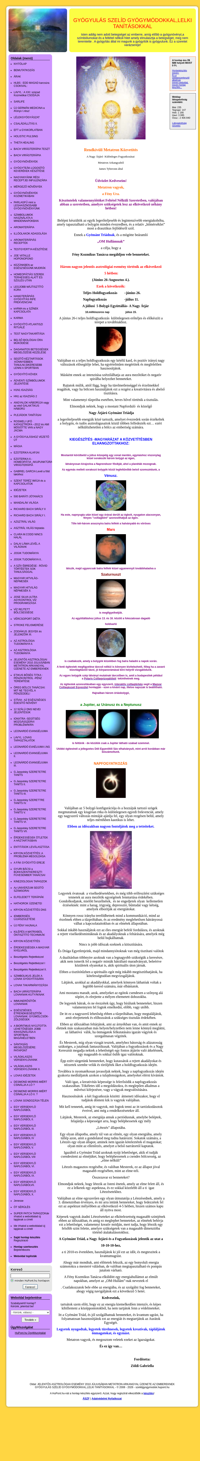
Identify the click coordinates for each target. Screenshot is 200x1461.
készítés (149, 1393)
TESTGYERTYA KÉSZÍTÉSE (31, 249)
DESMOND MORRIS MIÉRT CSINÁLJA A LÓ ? (30, 1083)
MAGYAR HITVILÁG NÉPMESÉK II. (25, 589)
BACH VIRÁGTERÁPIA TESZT (32, 149)
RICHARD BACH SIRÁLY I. (30, 515)
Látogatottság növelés (179, 124)
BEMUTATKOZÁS (24, 70)
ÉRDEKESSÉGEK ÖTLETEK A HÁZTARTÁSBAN (31, 839)
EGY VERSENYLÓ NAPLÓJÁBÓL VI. (25, 1165)
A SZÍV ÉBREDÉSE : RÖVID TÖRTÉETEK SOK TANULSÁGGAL (30, 568)
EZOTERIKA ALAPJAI (26, 452)
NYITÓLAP (20, 63)
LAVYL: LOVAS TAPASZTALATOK (24, 739)
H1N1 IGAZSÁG (23, 390)
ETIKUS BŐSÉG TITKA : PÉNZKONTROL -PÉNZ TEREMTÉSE (28, 678)
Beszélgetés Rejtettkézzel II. (30, 969)
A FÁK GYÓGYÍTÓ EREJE (29, 862)
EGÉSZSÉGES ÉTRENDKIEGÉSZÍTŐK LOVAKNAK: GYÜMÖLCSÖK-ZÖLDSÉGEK (31, 1015)
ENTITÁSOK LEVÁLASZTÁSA (31, 847)
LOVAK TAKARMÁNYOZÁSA (31, 985)
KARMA (18, 318)
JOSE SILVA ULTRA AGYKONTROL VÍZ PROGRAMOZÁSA (25, 600)
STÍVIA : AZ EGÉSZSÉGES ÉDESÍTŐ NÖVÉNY (30, 701)
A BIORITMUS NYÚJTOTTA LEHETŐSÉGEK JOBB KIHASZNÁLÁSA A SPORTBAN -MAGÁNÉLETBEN (30, 1032)
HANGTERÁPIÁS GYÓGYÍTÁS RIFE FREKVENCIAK (25, 299)
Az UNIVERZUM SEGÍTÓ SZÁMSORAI (29, 889)
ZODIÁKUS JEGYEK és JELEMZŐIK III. (28, 633)
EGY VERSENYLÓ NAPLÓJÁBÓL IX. (25, 1174)
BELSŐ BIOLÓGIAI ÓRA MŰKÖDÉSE (28, 342)
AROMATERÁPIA (24, 227)
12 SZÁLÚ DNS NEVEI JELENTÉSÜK (27, 711)
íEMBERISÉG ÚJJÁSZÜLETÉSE (24, 918)
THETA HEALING (24, 142)
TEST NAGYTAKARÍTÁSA (29, 333)
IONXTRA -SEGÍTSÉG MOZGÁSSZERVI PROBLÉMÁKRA (27, 721)
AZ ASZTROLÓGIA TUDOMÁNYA (25, 652)
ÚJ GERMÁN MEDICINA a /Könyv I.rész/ (29, 109)
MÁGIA (18, 446)
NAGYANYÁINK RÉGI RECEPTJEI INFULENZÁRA (30, 179)
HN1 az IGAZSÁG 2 (25, 396)
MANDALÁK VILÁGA (26, 502)
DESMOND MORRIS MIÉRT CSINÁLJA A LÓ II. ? (30, 1093)
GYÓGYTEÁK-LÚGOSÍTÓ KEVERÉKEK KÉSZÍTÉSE (29, 169)
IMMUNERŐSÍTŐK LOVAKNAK (25, 1002)
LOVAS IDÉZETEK (25, 1075)
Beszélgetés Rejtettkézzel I (29, 963)
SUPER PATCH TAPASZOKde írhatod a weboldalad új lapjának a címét (31, 1216)
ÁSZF (86, 1398)
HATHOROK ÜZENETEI (28, 903)
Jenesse (19, 1200)
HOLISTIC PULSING (26, 136)
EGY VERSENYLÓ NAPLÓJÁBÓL (25, 1108)
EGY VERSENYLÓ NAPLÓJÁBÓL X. (25, 1193)
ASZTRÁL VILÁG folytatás (29, 528)
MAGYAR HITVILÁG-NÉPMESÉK (26, 580)
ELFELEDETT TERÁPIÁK (29, 897)
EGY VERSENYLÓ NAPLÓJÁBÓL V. (25, 1146)
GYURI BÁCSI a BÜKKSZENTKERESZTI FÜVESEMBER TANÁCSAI (29, 872)
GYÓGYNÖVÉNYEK (26, 161)
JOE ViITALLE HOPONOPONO (23, 257)
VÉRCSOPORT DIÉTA (27, 618)
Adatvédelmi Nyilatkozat (107, 1398)
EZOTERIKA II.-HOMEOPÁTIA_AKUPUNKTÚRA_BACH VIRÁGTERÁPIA (37, 462)
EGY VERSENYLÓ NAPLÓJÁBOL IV (25, 1137)
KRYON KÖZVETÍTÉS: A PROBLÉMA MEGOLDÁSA (29, 855)
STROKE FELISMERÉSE (29, 625)
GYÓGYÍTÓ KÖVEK (25, 374)
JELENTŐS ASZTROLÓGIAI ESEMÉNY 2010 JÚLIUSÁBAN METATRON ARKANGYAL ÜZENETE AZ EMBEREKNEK (32, 664)
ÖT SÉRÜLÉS (22, 1207)
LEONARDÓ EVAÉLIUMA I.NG (32, 746)
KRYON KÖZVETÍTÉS (27, 941)
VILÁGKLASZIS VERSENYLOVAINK (25, 1058)
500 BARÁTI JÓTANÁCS (28, 496)
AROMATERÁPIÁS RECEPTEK (25, 241)
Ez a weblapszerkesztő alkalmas (180, 77)
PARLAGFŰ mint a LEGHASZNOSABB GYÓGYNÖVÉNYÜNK (27, 205)
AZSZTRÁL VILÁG (25, 521)
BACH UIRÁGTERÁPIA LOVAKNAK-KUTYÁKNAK (29, 993)
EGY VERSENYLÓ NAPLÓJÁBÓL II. (25, 1118)
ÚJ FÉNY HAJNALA (25, 925)
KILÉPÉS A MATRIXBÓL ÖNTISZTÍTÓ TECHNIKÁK (29, 933)
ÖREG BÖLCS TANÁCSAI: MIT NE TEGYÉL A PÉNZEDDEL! (29, 690)
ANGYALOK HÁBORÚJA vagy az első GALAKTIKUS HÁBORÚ (31, 405)
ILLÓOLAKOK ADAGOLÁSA (30, 233)
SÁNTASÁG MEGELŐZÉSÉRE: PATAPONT (25, 1047)
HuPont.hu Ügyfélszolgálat (30, 1332)
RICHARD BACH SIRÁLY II (30, 509)
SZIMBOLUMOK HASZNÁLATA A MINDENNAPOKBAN (26, 217)
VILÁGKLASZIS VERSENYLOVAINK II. (27, 1068)
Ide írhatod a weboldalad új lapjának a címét (29, 1227)
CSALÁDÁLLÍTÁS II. (25, 123)
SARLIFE (19, 101)
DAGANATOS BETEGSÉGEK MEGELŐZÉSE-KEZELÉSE (31, 351)
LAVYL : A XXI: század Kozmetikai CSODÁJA (27, 94)
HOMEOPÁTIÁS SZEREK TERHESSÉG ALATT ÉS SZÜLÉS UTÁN (29, 277)
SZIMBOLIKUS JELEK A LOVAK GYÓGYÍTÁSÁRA (29, 977)
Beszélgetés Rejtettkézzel (29, 956)
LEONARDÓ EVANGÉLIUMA (31, 731)
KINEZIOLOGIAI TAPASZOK (30, 881)
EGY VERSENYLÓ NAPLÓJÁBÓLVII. (25, 1183)
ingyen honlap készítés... (179, 86)
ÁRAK (17, 76)
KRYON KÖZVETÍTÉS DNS (30, 909)
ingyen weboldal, (180, 82)
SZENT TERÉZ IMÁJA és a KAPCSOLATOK (30, 482)
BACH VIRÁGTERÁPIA (27, 155)
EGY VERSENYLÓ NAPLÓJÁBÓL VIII (25, 1155)
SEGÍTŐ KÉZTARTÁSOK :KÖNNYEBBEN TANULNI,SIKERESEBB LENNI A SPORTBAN (28, 363)
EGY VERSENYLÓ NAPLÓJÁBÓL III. (25, 1127)
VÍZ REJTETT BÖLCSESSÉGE (23, 611)
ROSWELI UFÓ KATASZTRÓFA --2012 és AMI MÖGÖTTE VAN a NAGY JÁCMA (31, 426)
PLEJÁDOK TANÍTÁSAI (27, 415)
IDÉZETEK (20, 490)
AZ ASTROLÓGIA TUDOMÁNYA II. (24, 642)
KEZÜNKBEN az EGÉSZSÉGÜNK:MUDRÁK (30, 266)
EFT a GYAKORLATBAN (28, 130)
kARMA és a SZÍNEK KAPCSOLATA (26, 310)
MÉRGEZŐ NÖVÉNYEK (28, 186)
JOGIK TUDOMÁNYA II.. (28, 559)
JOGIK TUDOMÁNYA (26, 553)
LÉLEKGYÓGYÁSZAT (27, 117)
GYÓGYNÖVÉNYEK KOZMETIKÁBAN (26, 195)
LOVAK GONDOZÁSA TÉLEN (31, 1100)
